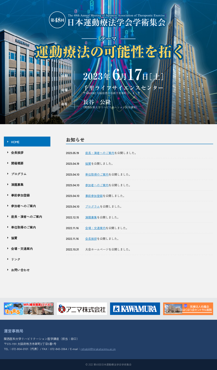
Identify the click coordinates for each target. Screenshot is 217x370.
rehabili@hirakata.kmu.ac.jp (98, 349)
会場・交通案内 (95, 228)
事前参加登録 (94, 196)
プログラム (92, 206)
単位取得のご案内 (96, 174)
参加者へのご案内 (96, 185)
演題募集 (91, 217)
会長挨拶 (91, 239)
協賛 (88, 163)
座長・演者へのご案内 (99, 153)
